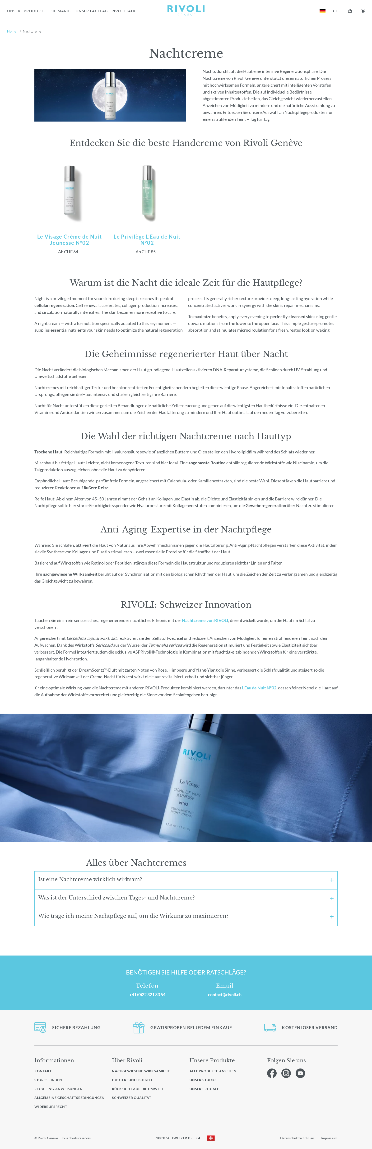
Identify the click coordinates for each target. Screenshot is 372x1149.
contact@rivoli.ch (225, 994)
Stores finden (48, 1080)
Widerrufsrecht (50, 1107)
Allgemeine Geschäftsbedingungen (69, 1098)
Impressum (329, 1138)
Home (11, 31)
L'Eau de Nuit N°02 (259, 687)
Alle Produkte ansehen (213, 1071)
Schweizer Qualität (131, 1098)
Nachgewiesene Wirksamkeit (141, 1071)
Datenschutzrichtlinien (297, 1138)
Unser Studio (203, 1080)
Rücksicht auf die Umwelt (137, 1089)
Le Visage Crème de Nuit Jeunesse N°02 (69, 240)
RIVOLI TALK (124, 11)
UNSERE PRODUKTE (26, 11)
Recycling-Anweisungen (58, 1089)
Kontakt (43, 1071)
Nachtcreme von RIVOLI (205, 620)
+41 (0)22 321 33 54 (147, 994)
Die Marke (61, 11)
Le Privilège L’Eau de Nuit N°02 (147, 240)
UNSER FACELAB (91, 11)
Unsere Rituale (204, 1089)
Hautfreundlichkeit (132, 1080)
